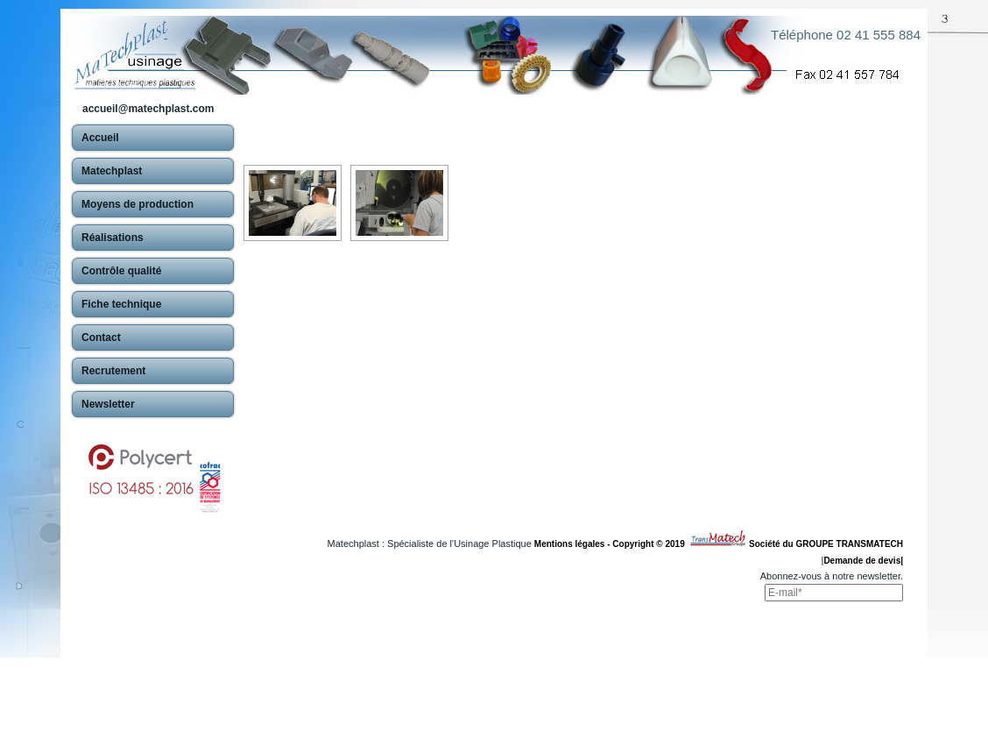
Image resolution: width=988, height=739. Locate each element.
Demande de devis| (863, 560)
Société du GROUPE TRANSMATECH (826, 544)
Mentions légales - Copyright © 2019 (611, 544)
